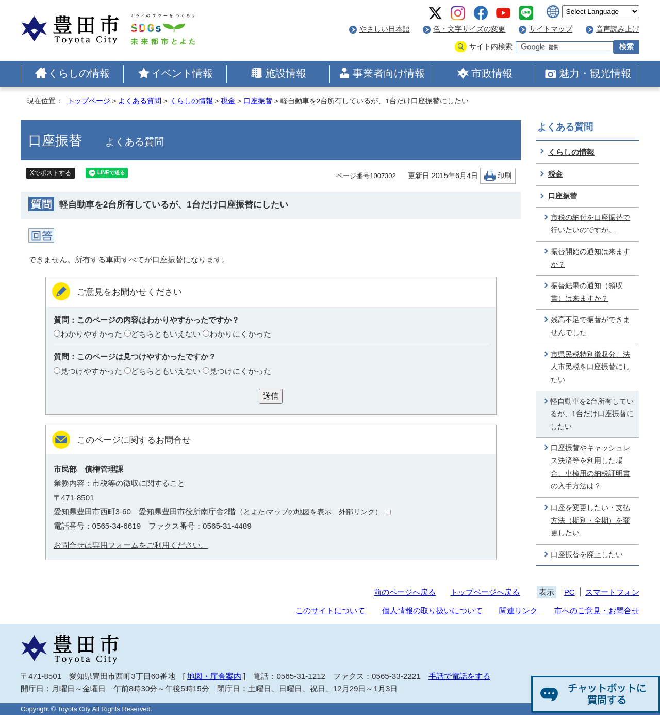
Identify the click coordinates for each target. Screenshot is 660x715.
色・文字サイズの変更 (469, 29)
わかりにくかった (240, 333)
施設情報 (285, 73)
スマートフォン (612, 591)
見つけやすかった (91, 371)
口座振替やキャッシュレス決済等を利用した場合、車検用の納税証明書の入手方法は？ (590, 467)
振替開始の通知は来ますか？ (590, 258)
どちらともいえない (166, 333)
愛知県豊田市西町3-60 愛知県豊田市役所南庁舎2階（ (222, 511)
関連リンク (518, 610)
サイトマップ (550, 29)
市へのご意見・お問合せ (596, 610)
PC (569, 591)
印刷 (504, 176)
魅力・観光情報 (595, 73)
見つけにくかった (240, 371)
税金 (228, 101)
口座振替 (257, 101)
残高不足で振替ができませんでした (590, 326)
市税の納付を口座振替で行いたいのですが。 (590, 224)
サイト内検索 (491, 47)
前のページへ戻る (405, 591)
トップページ (88, 101)
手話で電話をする (459, 676)
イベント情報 (182, 73)
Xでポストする (50, 173)
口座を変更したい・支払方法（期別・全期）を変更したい (590, 520)
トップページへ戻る (485, 591)
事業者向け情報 (389, 73)
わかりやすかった (91, 333)
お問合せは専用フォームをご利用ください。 (131, 545)
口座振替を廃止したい (587, 555)
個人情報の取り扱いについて (432, 610)
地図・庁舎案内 (214, 676)
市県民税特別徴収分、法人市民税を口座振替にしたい (590, 367)
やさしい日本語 (384, 29)
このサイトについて (330, 610)
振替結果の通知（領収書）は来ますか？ (587, 292)
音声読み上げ (617, 29)
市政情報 (492, 73)
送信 (270, 395)
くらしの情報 (79, 73)
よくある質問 (139, 101)
